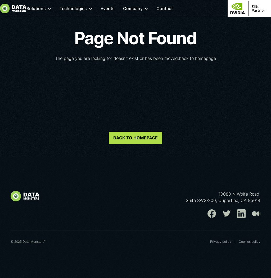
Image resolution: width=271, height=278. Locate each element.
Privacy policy (220, 242)
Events (116, 8)
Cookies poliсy (249, 242)
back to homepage (135, 137)
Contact (173, 8)
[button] (47, 8)
